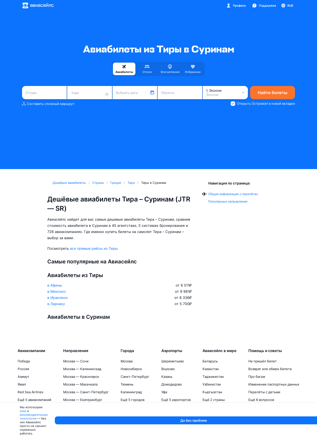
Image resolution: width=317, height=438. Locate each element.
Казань (166, 377)
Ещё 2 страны (214, 400)
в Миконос (56, 291)
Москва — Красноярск (81, 377)
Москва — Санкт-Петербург (86, 392)
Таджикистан (213, 377)
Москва (127, 361)
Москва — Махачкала (80, 384)
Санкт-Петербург (135, 377)
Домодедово (171, 384)
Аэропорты (171, 351)
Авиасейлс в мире (219, 351)
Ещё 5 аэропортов (176, 400)
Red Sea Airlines (30, 392)
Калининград (131, 392)
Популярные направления (227, 201)
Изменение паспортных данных (273, 384)
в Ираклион (57, 297)
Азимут (23, 377)
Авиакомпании (31, 351)
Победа (24, 361)
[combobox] (44, 92)
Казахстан (211, 369)
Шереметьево (172, 361)
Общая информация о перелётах (233, 194)
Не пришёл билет (262, 361)
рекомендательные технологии (76, 432)
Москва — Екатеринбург (82, 400)
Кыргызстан (212, 392)
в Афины (54, 285)
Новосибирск (131, 369)
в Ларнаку (56, 304)
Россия (23, 369)
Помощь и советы (265, 351)
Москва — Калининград (82, 369)
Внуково (168, 369)
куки (46, 432)
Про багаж (256, 377)
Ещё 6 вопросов (261, 400)
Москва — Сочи (75, 361)
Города (127, 351)
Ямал (22, 384)
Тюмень (127, 384)
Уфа (164, 392)
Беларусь (210, 361)
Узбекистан (212, 384)
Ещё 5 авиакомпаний (34, 400)
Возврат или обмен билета (269, 369)
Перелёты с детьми (264, 392)
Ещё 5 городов (132, 400)
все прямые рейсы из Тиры (94, 248)
